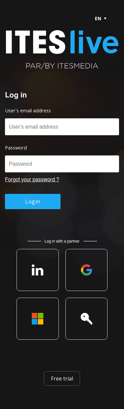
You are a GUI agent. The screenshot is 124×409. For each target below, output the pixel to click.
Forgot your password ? (32, 179)
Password (16, 147)
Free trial (62, 378)
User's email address (28, 110)
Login (32, 201)
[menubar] (98, 18)
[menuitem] (100, 18)
